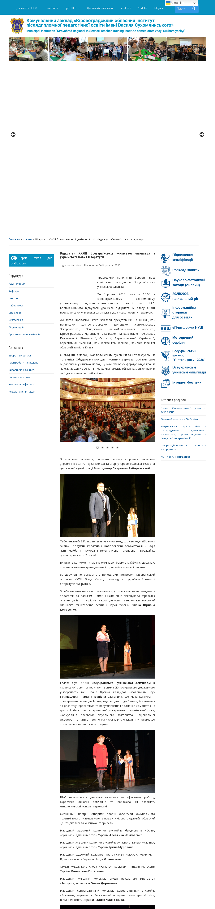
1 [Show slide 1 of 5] (97, 275)
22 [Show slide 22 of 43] (73, 806)
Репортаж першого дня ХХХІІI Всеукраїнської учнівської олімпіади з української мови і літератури (131, 853)
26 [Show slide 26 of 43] (92, 806)
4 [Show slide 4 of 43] (77, 801)
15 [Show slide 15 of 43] (132, 801)
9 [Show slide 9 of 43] (102, 801)
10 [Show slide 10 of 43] (107, 801)
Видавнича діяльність (22, 197)
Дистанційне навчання (100, 8)
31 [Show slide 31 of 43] (117, 806)
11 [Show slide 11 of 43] (112, 801)
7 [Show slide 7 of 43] (92, 801)
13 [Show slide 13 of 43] (122, 801)
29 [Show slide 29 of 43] (107, 806)
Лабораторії (16, 132)
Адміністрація (17, 111)
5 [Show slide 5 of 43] (82, 801)
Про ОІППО (71, 8)
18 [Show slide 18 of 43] (147, 801)
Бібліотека (15, 139)
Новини (27, 66)
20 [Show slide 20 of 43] (63, 806)
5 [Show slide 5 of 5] (117, 275)
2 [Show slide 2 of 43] (68, 801)
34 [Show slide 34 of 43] (132, 806)
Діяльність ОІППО (26, 8)
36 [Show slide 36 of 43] (142, 806)
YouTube (142, 8)
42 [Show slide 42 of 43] (112, 811)
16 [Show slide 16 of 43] (137, 801)
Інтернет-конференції (22, 211)
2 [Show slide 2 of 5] (102, 275)
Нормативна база (20, 204)
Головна (14, 66)
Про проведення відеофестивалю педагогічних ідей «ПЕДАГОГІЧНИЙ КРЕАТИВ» (83, 853)
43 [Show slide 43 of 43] (117, 811)
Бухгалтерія (16, 147)
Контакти (52, 8)
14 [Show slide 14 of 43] (127, 801)
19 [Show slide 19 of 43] (152, 801)
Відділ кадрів (16, 154)
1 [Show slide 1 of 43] (63, 801)
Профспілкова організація (24, 161)
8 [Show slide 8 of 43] (97, 801)
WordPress (89, 899)
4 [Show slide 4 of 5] (112, 275)
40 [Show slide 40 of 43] (102, 811)
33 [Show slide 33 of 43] (127, 806)
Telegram (159, 8)
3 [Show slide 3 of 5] (107, 275)
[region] (107, 49)
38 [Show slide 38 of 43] (152, 806)
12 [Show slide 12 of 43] (117, 801)
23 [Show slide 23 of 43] (77, 806)
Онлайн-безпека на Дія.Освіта (179, 246)
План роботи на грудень (23, 189)
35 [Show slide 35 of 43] (137, 806)
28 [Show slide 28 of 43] (102, 806)
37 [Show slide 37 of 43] (147, 806)
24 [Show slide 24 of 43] (82, 806)
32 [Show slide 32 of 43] (122, 806)
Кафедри (14, 118)
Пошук (194, 8)
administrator (72, 92)
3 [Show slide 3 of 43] (73, 801)
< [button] (13, 48)
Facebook (125, 8)
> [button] (201, 48)
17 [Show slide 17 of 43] (142, 801)
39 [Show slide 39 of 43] (97, 811)
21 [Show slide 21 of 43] (68, 806)
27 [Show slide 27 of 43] (97, 806)
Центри (13, 125)
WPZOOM (145, 899)
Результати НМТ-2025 (22, 218)
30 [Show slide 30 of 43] (112, 806)
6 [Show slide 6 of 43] (87, 801)
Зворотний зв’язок (20, 182)
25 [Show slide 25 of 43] (87, 806)
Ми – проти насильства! (175, 283)
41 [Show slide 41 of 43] (107, 811)
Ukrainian (175, 3)
